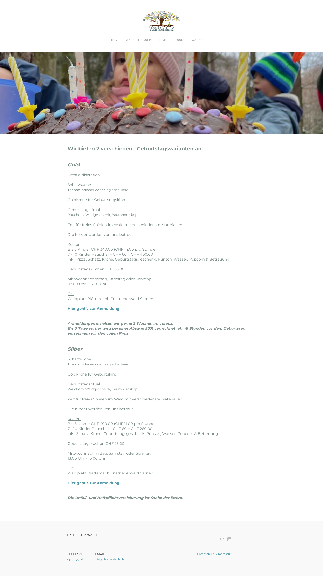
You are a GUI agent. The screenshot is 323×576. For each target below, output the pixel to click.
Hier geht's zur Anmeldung (93, 308)
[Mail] (222, 539)
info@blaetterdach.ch (109, 559)
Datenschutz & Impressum (215, 554)
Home (115, 39)
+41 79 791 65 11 (77, 559)
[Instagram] (229, 539)
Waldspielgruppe (139, 39)
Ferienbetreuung (172, 39)
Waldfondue (201, 39)
